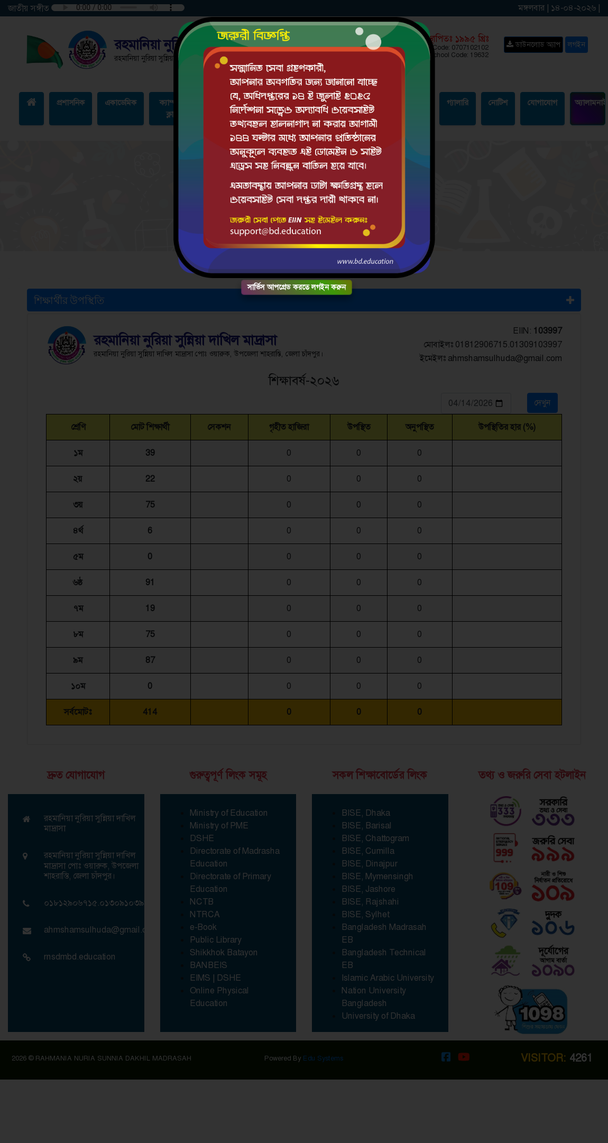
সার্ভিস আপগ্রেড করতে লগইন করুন (296, 287)
